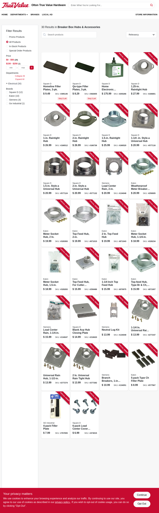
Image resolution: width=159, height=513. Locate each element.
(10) (14, 96)
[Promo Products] (7, 37)
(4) (15, 100)
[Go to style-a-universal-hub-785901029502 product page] (55, 175)
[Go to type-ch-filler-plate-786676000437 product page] (143, 367)
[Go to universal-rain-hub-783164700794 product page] (55, 367)
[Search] (151, 5)
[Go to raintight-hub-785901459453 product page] (114, 127)
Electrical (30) (15, 83)
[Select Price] (32, 68)
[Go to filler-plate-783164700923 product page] (55, 415)
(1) (17, 103)
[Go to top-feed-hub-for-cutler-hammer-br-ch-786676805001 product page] (85, 271)
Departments (18, 14)
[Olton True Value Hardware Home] (15, 5)
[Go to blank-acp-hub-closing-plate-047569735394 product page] (85, 319)
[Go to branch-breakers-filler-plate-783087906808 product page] (114, 367)
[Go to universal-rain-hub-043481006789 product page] (143, 319)
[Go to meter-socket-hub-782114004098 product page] (143, 223)
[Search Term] (111, 5)
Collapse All (20, 76)
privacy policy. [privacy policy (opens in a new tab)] (62, 502)
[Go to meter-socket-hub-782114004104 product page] (55, 271)
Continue (142, 495)
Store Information (146, 14)
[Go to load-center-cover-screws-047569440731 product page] (85, 415)
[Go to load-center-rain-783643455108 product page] (55, 319)
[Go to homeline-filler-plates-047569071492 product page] (55, 77)
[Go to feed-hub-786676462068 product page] (114, 223)
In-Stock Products (17, 46)
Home (5, 14)
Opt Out (141, 503)
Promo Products (17, 37)
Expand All (19, 79)
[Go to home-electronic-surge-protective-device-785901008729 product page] (114, 77)
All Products (15, 42)
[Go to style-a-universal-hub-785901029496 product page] (143, 127)
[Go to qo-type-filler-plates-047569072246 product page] (85, 77)
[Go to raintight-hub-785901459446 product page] (143, 77)
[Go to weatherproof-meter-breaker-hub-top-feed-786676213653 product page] (143, 175)
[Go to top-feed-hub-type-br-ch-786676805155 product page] (143, 271)
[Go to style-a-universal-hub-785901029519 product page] (85, 175)
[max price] (23, 68)
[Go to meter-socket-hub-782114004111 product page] (55, 223)
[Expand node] (7, 83)
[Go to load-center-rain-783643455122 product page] (114, 175)
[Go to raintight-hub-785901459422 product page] (55, 127)
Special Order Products (20, 50)
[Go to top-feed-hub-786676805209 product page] (85, 223)
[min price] (11, 68)
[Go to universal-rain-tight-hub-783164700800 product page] (85, 367)
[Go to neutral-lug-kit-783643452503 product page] (114, 319)
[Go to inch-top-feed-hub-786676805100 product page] (114, 271)
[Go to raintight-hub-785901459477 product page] (85, 127)
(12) (16, 92)
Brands (35, 14)
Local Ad (47, 14)
